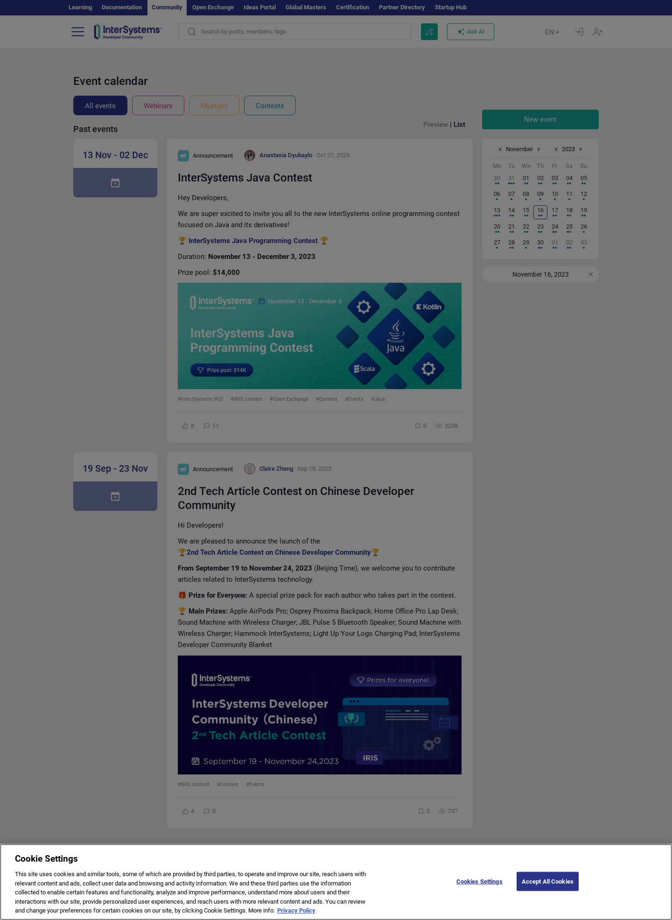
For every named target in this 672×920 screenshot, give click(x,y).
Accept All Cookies (548, 890)
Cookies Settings (479, 890)
